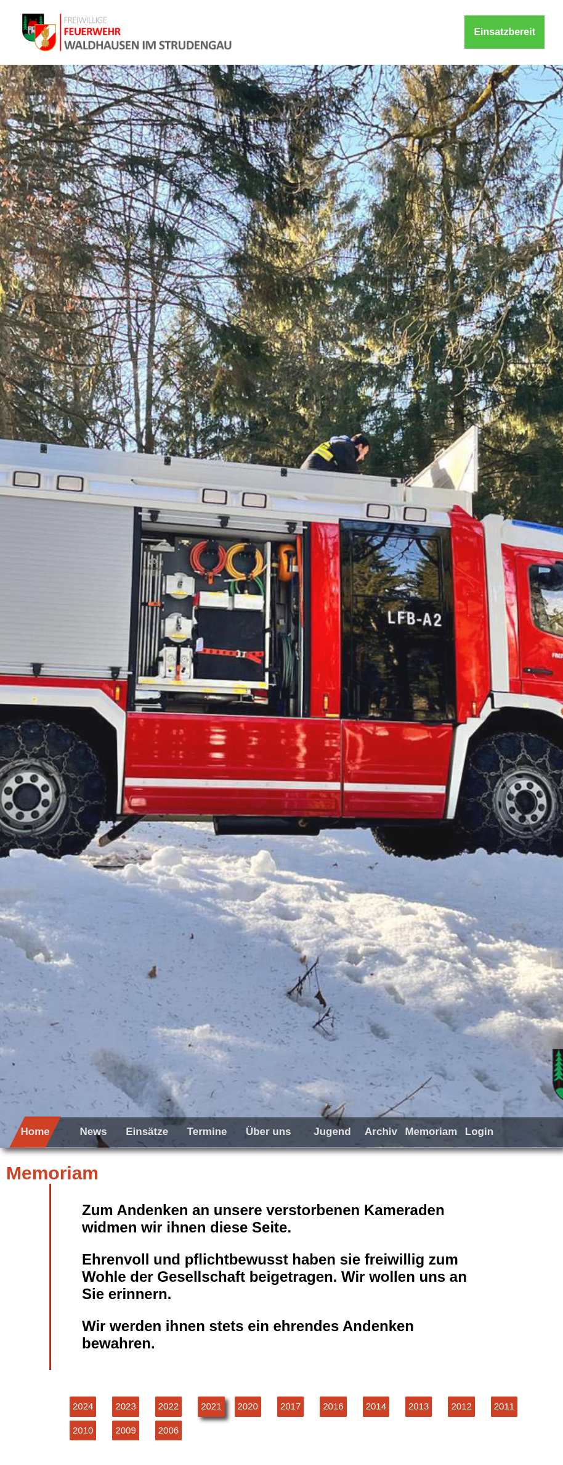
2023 (125, 1406)
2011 (504, 1406)
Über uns (268, 1131)
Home (34, 1131)
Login (479, 1131)
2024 (83, 1406)
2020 (248, 1406)
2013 (418, 1406)
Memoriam (431, 1131)
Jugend (332, 1131)
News (93, 1131)
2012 (461, 1406)
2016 (333, 1406)
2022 (168, 1406)
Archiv (381, 1131)
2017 (290, 1406)
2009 (125, 1430)
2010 (83, 1430)
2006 (168, 1430)
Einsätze (147, 1131)
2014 (376, 1406)
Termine (207, 1131)
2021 (211, 1406)
